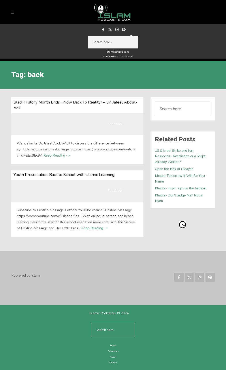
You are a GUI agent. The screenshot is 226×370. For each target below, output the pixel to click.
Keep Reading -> (56, 155)
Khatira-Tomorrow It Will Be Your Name (180, 179)
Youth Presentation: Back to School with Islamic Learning (64, 174)
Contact (113, 362)
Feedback (114, 124)
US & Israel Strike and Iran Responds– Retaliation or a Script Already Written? (180, 156)
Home (113, 345)
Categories (113, 351)
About (113, 357)
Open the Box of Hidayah (174, 169)
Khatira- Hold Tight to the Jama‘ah (181, 188)
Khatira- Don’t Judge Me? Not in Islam (179, 198)
